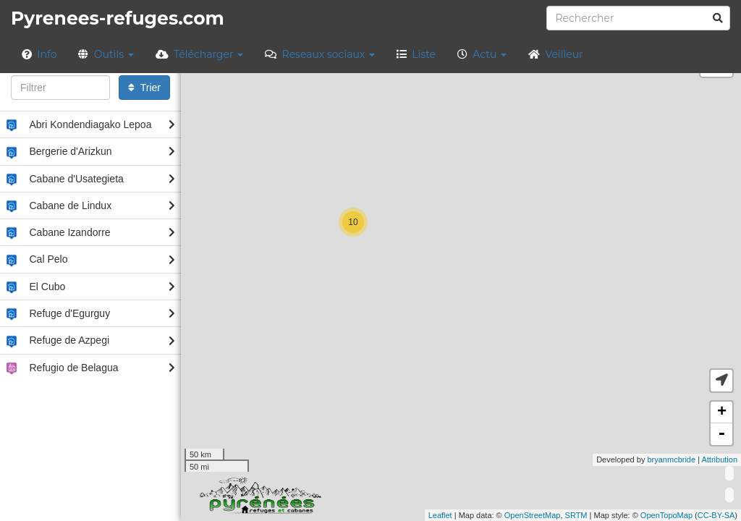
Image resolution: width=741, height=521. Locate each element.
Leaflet (440, 515)
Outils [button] (105, 54)
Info (39, 54)
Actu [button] (482, 54)
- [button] (721, 434)
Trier (144, 87)
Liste (416, 54)
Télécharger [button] (200, 54)
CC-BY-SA (716, 515)
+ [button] (722, 412)
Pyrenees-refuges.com (117, 18)
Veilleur (555, 54)
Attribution (719, 459)
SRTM (576, 515)
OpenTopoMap (666, 515)
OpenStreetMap (532, 515)
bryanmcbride (671, 459)
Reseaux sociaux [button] (320, 54)
